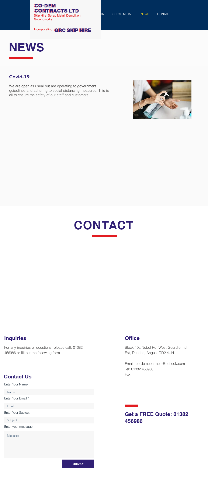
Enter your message (18, 426)
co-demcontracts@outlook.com (160, 363)
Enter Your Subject (17, 412)
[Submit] (78, 464)
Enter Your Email (15, 398)
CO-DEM (45, 5)
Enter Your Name (16, 384)
